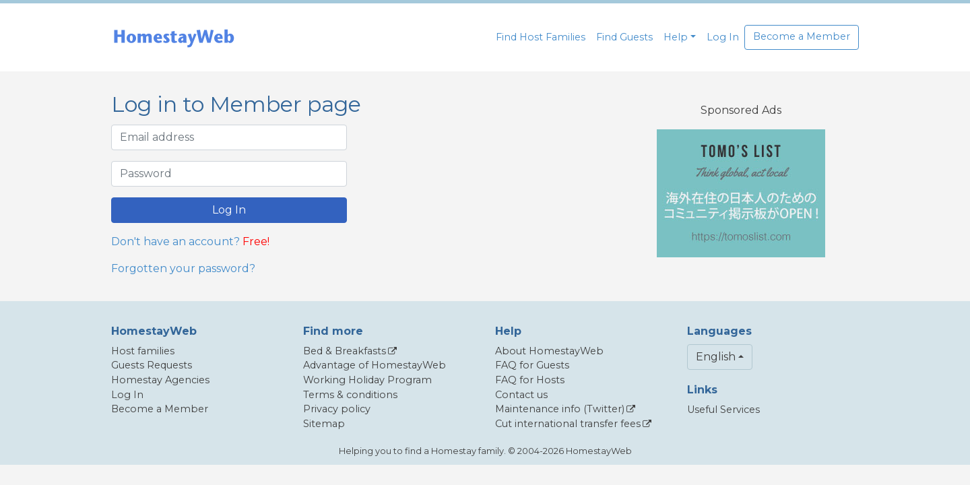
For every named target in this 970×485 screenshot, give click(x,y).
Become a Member (801, 36)
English (716, 356)
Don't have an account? (175, 241)
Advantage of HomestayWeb (374, 365)
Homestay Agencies (160, 380)
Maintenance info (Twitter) (559, 409)
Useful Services (723, 409)
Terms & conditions (350, 395)
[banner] (173, 37)
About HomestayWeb (549, 351)
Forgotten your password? (183, 268)
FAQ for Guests (532, 365)
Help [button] (676, 37)
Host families (142, 351)
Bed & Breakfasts (344, 351)
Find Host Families (540, 37)
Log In (723, 37)
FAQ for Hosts (529, 380)
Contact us (521, 395)
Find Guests (624, 37)
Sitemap (324, 424)
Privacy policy (336, 409)
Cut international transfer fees (568, 424)
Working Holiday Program (367, 380)
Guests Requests (151, 365)
